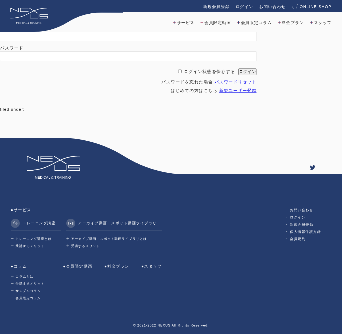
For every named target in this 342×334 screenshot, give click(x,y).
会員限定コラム (256, 22)
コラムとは (24, 276)
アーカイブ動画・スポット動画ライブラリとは (109, 239)
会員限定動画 (217, 22)
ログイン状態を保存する (209, 71)
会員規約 (297, 239)
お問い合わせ (272, 6)
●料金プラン (116, 266)
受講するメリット (29, 246)
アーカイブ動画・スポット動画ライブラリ (111, 223)
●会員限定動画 (77, 266)
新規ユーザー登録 (237, 90)
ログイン (244, 6)
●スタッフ (151, 266)
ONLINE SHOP (311, 6)
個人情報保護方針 (305, 232)
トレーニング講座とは (33, 239)
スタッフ (322, 22)
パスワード (12, 48)
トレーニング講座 (33, 223)
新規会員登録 (216, 6)
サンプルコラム (28, 291)
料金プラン (293, 22)
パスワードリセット (236, 82)
